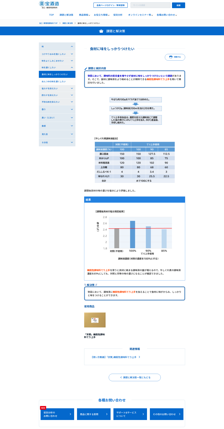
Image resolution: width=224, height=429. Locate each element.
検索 (179, 5)
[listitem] (51, 15)
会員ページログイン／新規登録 (111, 5)
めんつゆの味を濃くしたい (54, 81)
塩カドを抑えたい (50, 88)
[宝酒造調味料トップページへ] (49, 7)
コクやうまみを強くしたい (54, 54)
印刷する (175, 57)
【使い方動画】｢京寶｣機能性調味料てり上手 (113, 357)
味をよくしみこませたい (53, 60)
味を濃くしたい (49, 67)
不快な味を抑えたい (51, 101)
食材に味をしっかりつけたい (55, 74)
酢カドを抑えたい (50, 95)
